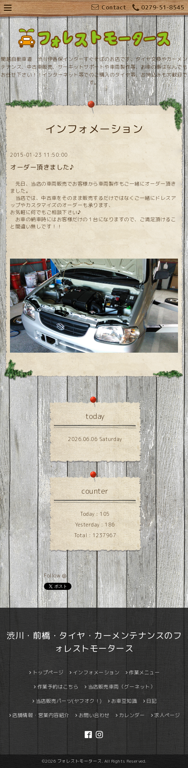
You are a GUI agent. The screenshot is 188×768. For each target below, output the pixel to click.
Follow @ (55, 575)
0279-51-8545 (158, 8)
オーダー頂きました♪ (42, 167)
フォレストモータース (79, 761)
